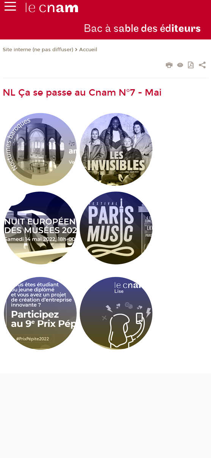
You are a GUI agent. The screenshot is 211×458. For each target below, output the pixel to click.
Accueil (88, 50)
